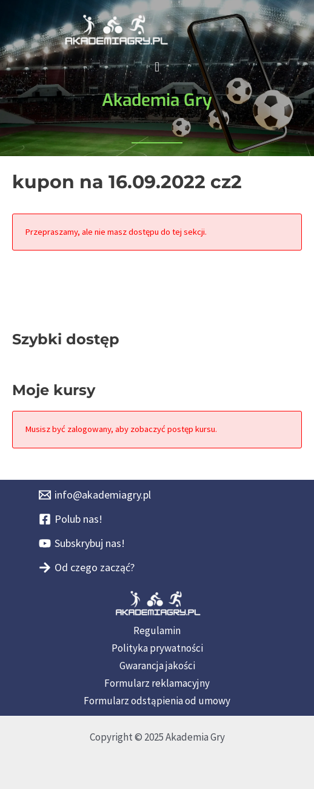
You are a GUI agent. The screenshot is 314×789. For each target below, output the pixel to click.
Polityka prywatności (157, 648)
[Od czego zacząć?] (87, 567)
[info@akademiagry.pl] (95, 495)
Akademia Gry (157, 100)
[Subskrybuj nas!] (82, 543)
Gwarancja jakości (157, 665)
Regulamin (157, 630)
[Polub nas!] (71, 519)
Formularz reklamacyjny (157, 683)
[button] (156, 67)
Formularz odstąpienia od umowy (157, 700)
